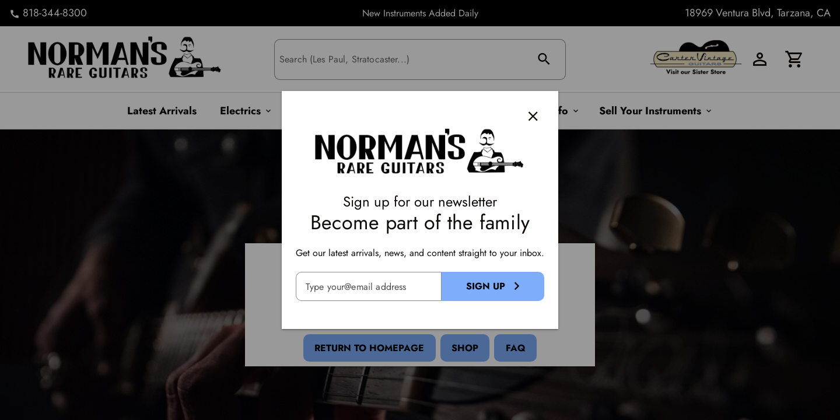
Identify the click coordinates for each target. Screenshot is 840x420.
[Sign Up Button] (493, 286)
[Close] (533, 116)
